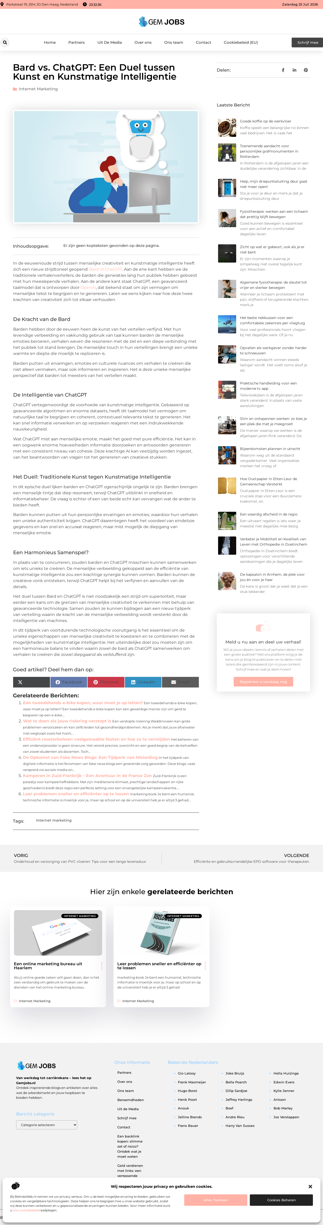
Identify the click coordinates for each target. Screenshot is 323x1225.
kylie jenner (284, 1091)
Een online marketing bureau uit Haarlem (48, 965)
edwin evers (284, 1082)
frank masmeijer (192, 1082)
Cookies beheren (281, 1200)
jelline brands (190, 1117)
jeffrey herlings (239, 1100)
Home (50, 42)
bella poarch (236, 1082)
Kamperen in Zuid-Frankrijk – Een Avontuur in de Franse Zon (87, 775)
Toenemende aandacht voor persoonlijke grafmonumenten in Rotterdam (269, 151)
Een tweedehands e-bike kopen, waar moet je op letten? (83, 702)
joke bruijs (235, 1073)
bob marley (283, 1108)
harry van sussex (240, 1126)
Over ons (143, 42)
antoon (280, 1100)
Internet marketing (38, 89)
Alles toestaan (216, 1200)
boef (229, 1108)
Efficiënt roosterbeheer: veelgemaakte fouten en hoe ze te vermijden (96, 739)
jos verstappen (286, 1117)
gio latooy (187, 1073)
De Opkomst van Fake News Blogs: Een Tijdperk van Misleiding (90, 757)
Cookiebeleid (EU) (241, 42)
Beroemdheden (130, 1100)
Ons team (173, 42)
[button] (310, 1186)
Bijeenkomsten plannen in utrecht (270, 448)
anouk (183, 1108)
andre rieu (235, 1117)
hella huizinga (286, 1073)
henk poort (187, 1100)
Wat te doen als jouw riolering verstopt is (67, 721)
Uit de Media (128, 1109)
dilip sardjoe (236, 1091)
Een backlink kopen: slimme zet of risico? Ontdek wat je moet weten (130, 1146)
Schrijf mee (127, 1118)
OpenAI (88, 287)
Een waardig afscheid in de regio (269, 514)
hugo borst (187, 1091)
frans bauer (188, 1126)
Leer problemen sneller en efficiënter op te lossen (76, 793)
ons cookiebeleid (26, 1210)
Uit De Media (109, 42)
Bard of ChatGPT (105, 269)
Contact (203, 42)
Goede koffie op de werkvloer (265, 121)
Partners (76, 42)
